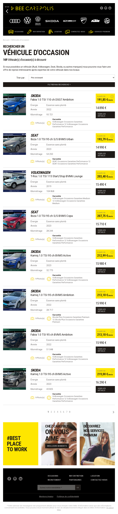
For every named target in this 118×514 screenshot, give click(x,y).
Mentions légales (46, 496)
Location (95, 476)
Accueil (6, 40)
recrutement (54, 480)
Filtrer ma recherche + (59, 84)
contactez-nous (99, 480)
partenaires (75, 480)
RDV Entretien (76, 476)
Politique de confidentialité (68, 496)
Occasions (53, 476)
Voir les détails (102, 115)
